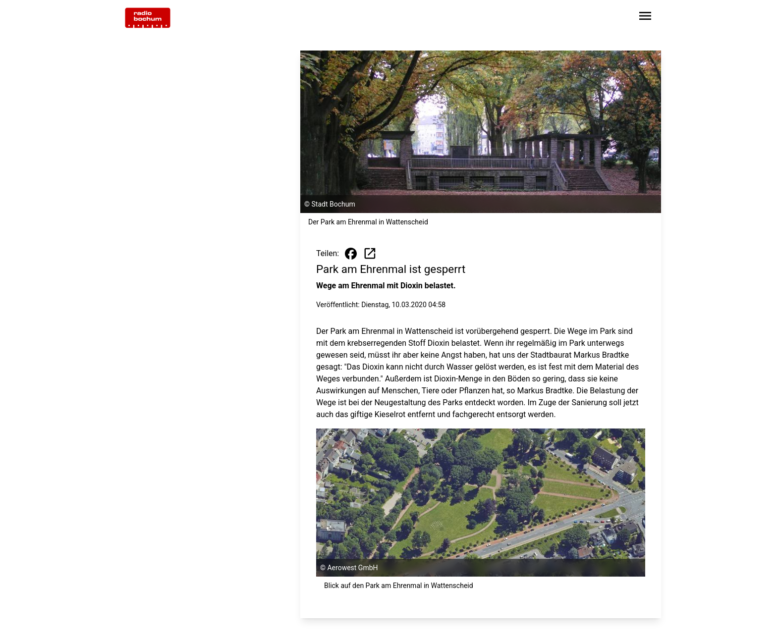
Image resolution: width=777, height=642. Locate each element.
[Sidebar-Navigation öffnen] (645, 17)
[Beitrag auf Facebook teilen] (351, 254)
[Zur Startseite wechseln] (147, 18)
